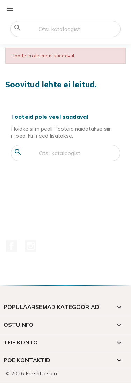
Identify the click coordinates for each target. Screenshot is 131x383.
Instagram (30, 246)
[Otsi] (65, 29)
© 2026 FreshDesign (31, 373)
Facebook (11, 246)
